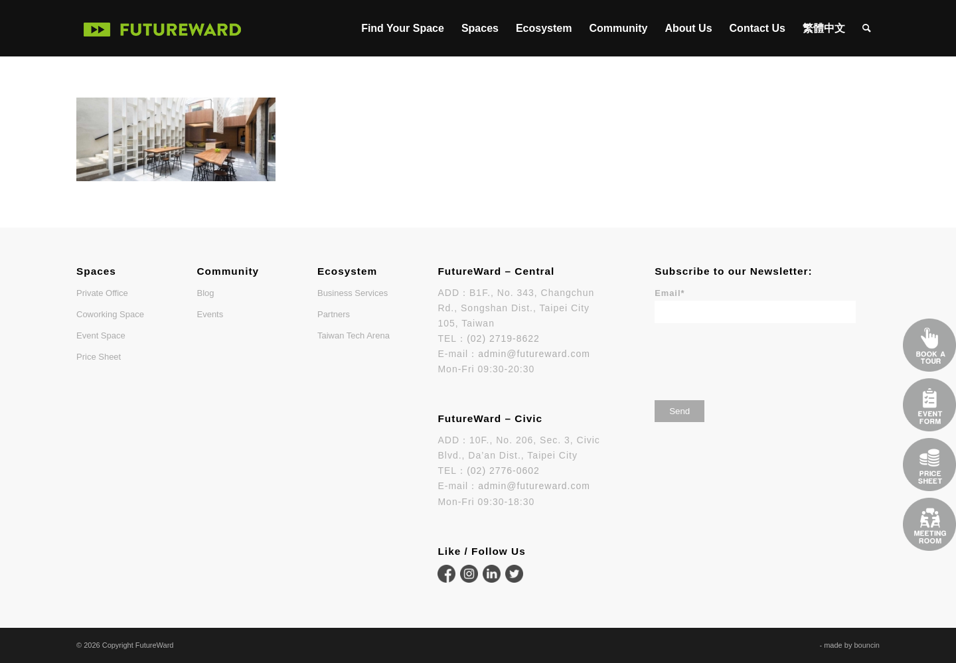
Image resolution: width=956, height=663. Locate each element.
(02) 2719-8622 (503, 338)
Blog (205, 293)
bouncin (867, 645)
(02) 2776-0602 (503, 470)
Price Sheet (98, 357)
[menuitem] (403, 28)
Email (669, 293)
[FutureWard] (162, 28)
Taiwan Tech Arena (353, 335)
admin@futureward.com (534, 353)
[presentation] (755, 357)
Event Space (100, 335)
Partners (333, 314)
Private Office (102, 293)
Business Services (352, 293)
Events (210, 314)
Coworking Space (110, 314)
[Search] (867, 28)
